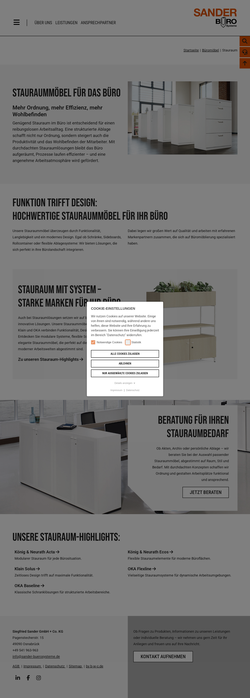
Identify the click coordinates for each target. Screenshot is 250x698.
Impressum (116, 390)
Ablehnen (125, 363)
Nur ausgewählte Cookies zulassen (125, 373)
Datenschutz (133, 390)
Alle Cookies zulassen (125, 353)
